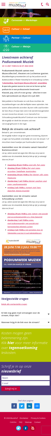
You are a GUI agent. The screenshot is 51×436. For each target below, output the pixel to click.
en (24, 20)
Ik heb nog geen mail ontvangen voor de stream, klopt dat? (20, 314)
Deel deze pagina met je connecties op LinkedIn (29, 406)
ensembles (42, 83)
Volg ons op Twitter (18, 428)
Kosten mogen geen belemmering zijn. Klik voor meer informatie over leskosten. (24, 343)
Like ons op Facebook (25, 428)
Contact (37, 422)
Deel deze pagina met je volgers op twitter (21, 406)
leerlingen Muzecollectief (25, 83)
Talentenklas (7, 83)
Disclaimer (24, 418)
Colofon (13, 422)
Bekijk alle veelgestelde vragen (14, 304)
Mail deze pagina (37, 406)
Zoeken (47, 4)
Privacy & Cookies (38, 418)
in (21, 37)
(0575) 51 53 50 (42, 4)
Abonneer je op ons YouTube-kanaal (32, 428)
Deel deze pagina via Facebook (14, 406)
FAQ (20, 422)
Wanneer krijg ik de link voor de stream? (20, 322)
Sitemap (28, 422)
